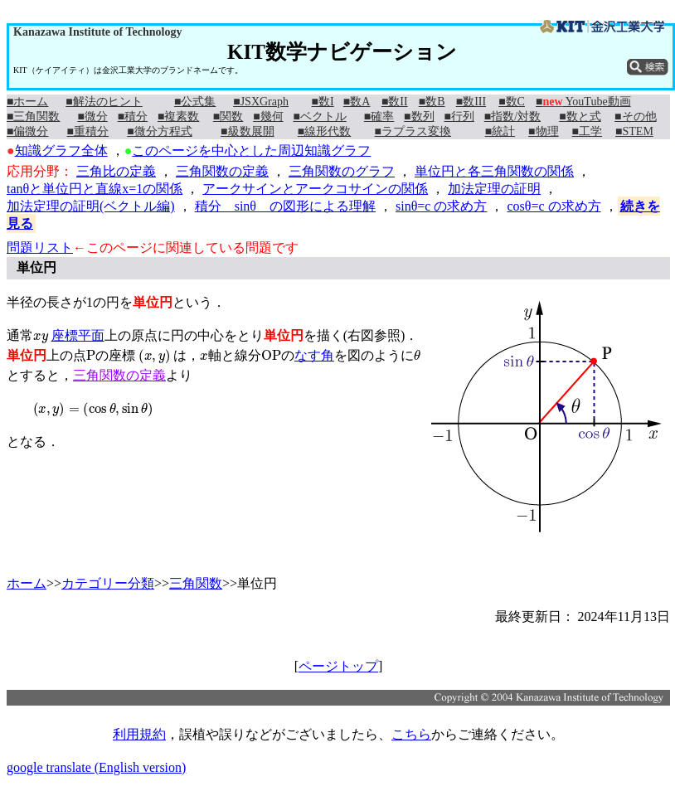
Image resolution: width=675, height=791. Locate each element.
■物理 (543, 131)
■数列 (419, 116)
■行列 (458, 116)
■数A (357, 101)
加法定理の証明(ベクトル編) (91, 206)
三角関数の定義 (222, 171)
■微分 (92, 116)
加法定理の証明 (494, 189)
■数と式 (579, 116)
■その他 (635, 116)
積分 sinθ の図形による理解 (285, 206)
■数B (432, 101)
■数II (394, 101)
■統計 (500, 131)
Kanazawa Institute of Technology (97, 32)
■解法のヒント (104, 101)
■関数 (228, 116)
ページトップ (338, 666)
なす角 (314, 355)
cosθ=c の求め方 (553, 206)
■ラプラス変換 (413, 131)
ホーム (26, 583)
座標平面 (77, 335)
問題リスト (40, 247)
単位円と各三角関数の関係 (494, 171)
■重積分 (88, 131)
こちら (411, 734)
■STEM (634, 131)
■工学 (587, 131)
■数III (471, 101)
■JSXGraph (261, 101)
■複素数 (178, 116)
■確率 (379, 116)
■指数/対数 (512, 116)
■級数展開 (247, 131)
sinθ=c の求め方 (441, 206)
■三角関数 (33, 116)
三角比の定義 (116, 171)
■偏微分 (27, 131)
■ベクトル (319, 116)
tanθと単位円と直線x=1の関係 (94, 189)
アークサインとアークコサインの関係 (315, 189)
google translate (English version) (96, 767)
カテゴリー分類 (107, 583)
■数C (511, 101)
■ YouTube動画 (583, 101)
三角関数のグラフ (342, 171)
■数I (323, 101)
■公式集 (195, 101)
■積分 (133, 116)
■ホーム (27, 101)
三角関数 (195, 583)
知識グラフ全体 (61, 150)
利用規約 (139, 734)
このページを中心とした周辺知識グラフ (251, 150)
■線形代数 (324, 131)
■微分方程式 (159, 131)
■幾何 (268, 116)
